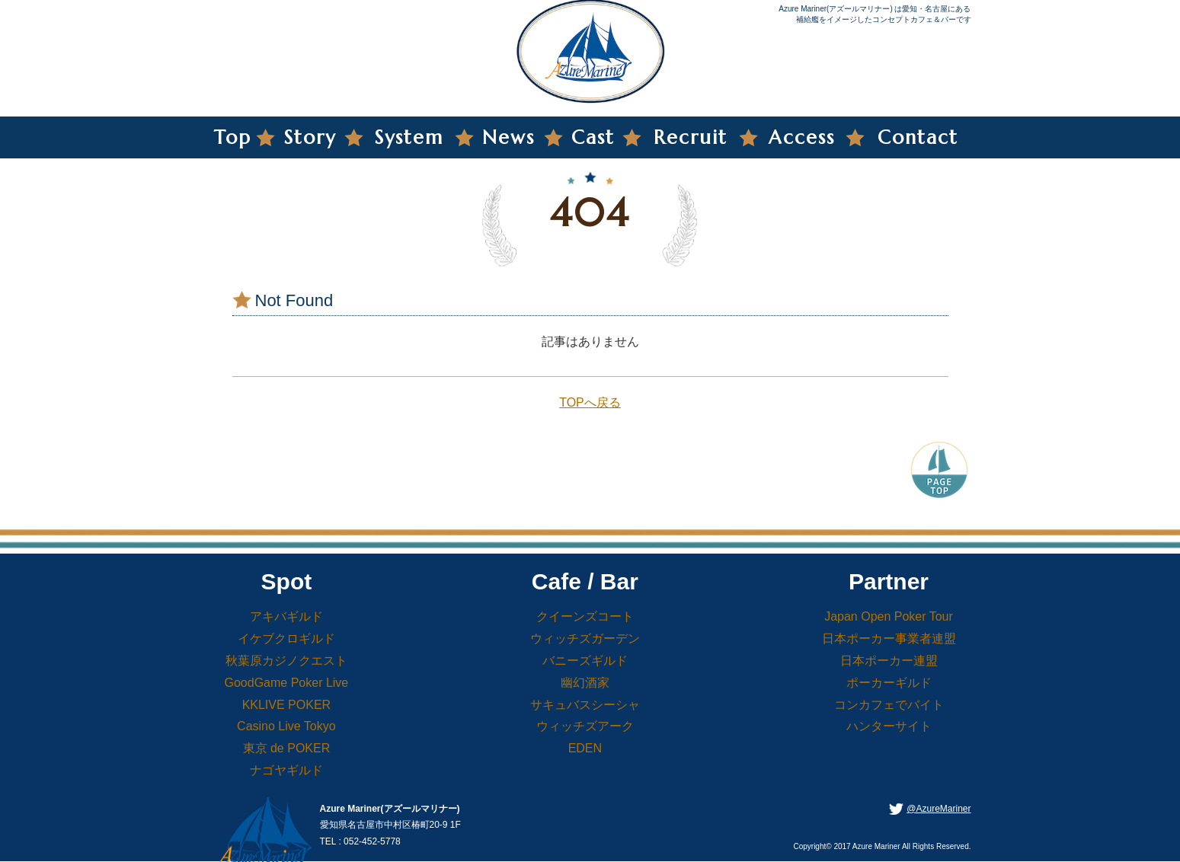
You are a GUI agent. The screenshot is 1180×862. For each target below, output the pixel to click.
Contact (918, 137)
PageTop (939, 468)
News (508, 137)
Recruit (691, 137)
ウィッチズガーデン (585, 638)
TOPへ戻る (590, 402)
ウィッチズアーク (585, 726)
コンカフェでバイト (889, 704)
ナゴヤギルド (286, 770)
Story (310, 137)
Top (232, 137)
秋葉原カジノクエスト (286, 660)
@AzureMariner (939, 808)
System (409, 137)
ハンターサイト (889, 726)
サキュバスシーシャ (585, 704)
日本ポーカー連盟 (889, 660)
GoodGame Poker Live (287, 682)
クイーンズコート (585, 616)
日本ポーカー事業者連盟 (889, 638)
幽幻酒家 (585, 682)
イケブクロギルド (286, 638)
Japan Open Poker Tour (888, 616)
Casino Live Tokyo (286, 726)
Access (802, 137)
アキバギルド (286, 616)
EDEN (585, 748)
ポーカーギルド (889, 682)
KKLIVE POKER (286, 704)
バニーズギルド (585, 660)
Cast (593, 137)
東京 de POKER (287, 748)
